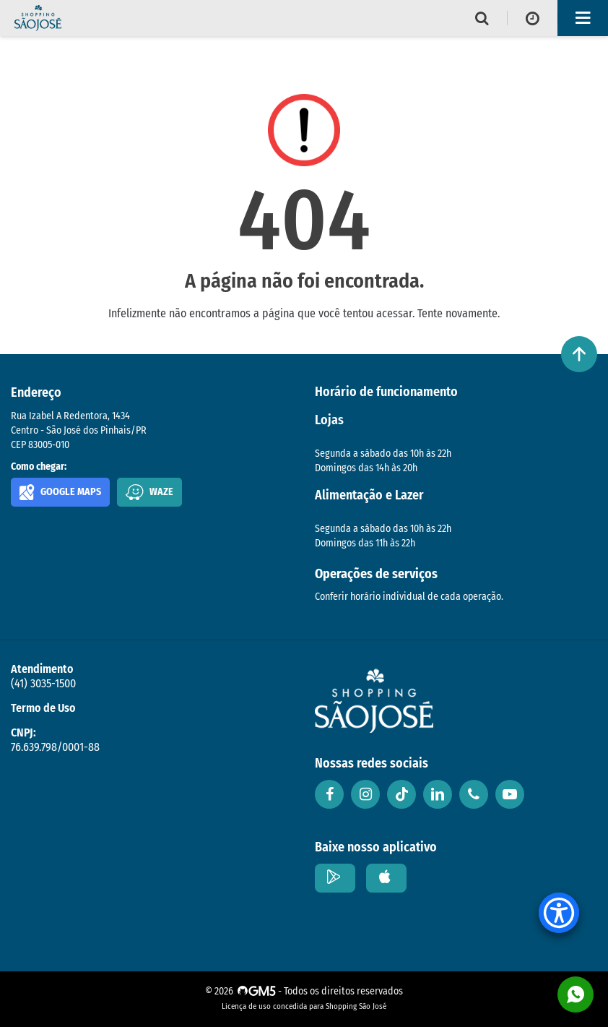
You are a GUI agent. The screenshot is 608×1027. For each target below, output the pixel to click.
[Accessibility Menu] (559, 913)
